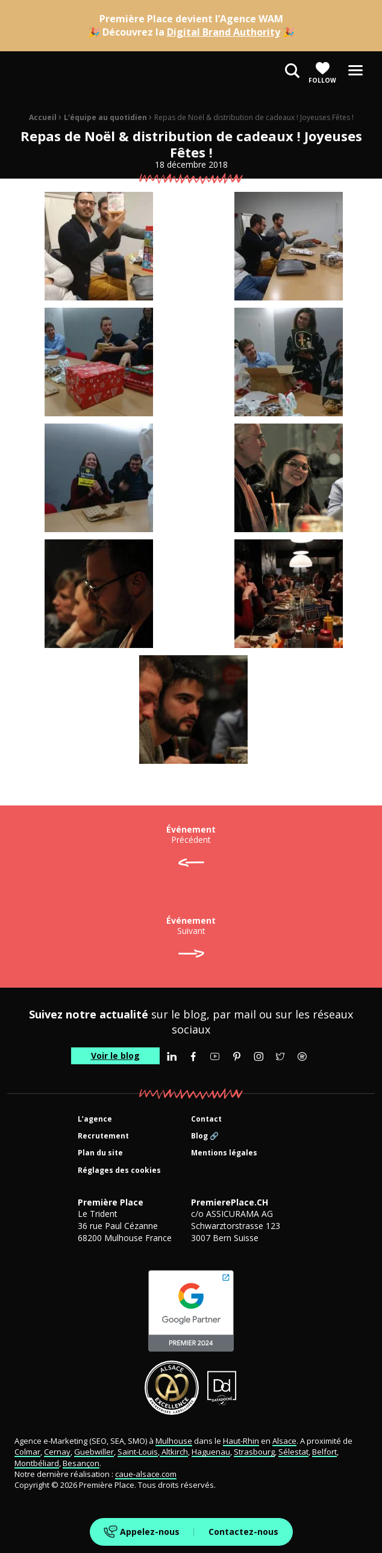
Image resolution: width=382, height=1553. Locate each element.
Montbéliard (36, 1463)
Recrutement (103, 1136)
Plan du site (100, 1153)
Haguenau (211, 1451)
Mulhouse (173, 1440)
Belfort (324, 1451)
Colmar (27, 1451)
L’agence (95, 1119)
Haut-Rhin (241, 1440)
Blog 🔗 (205, 1136)
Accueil (43, 117)
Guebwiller (94, 1451)
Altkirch (174, 1451)
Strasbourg (254, 1451)
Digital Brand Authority (223, 32)
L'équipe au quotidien (105, 117)
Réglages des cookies (119, 1170)
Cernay (57, 1451)
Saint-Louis (137, 1451)
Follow (322, 72)
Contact (206, 1119)
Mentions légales (224, 1153)
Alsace (284, 1440)
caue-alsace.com (146, 1474)
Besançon (81, 1463)
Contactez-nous (243, 1531)
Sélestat (293, 1451)
